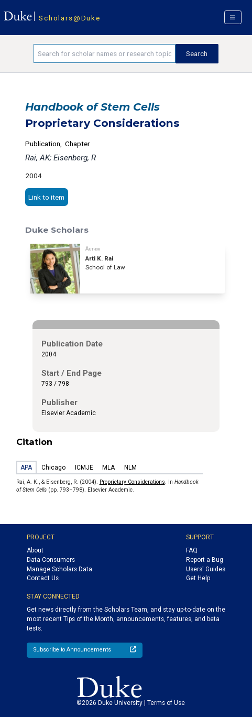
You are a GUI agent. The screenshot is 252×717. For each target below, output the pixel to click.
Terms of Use (166, 703)
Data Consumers (51, 559)
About (35, 550)
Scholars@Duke (69, 18)
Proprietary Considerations (132, 482)
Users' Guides (205, 569)
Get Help (198, 578)
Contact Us (43, 578)
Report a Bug (204, 559)
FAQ (192, 550)
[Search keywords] (105, 53)
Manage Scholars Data (59, 569)
